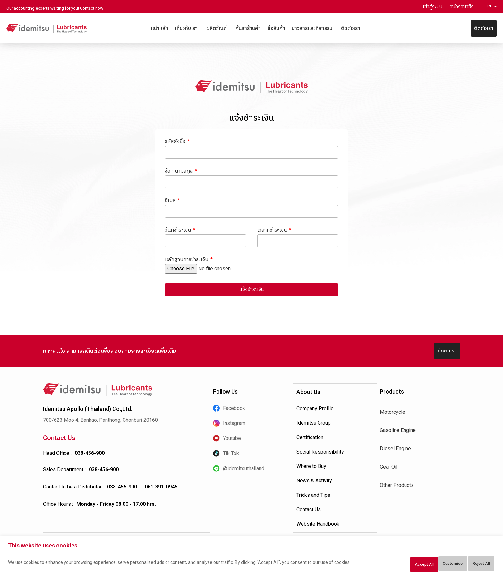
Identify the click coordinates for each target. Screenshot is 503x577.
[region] (251, 558)
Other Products (397, 486)
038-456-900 (90, 454)
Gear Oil (388, 467)
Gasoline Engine (398, 431)
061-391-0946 (161, 487)
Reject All (434, 564)
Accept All (475, 564)
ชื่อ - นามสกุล (179, 171)
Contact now (91, 8)
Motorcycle (392, 413)
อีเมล (171, 200)
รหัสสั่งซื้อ (176, 141)
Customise (391, 564)
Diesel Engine (395, 449)
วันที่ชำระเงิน (178, 230)
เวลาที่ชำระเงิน (272, 230)
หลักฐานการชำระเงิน (187, 260)
